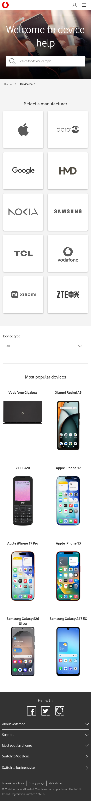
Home (8, 84)
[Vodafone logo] (5, 5)
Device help (27, 84)
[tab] (45, 756)
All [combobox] (8, 346)
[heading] (45, 724)
